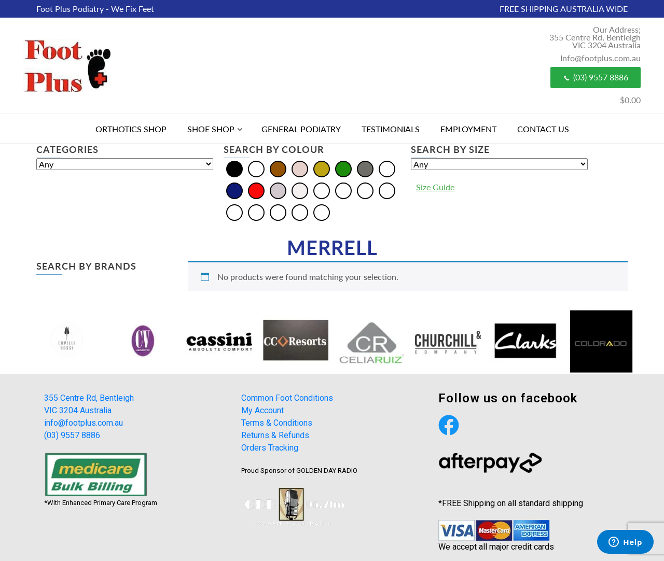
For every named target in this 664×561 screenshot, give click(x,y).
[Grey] (365, 168)
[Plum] (278, 212)
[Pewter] (256, 212)
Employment (468, 129)
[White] (300, 190)
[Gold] (322, 168)
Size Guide (435, 187)
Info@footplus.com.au (600, 58)
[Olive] (234, 212)
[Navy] (234, 190)
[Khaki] (387, 190)
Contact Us (543, 129)
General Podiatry (301, 129)
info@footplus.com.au (83, 423)
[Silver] (278, 190)
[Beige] (322, 190)
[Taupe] (322, 212)
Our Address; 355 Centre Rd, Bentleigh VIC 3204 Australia (595, 37)
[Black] (234, 168)
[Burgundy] (365, 190)
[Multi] (387, 168)
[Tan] (300, 212)
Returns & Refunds (275, 435)
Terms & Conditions (276, 423)
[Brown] (278, 168)
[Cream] (300, 168)
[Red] (256, 190)
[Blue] (256, 168)
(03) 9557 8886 (595, 77)
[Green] (343, 168)
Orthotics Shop (131, 129)
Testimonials (391, 129)
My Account (262, 410)
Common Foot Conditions (287, 398)
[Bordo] (343, 190)
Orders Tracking (269, 448)
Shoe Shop (210, 129)
